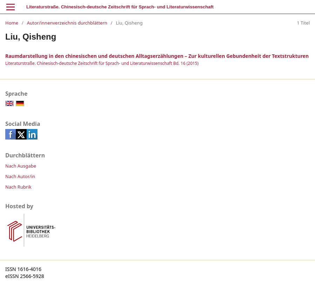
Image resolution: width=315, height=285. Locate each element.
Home (11, 23)
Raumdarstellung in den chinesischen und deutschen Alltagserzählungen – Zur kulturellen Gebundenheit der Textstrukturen (157, 56)
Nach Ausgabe (20, 166)
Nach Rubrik (18, 187)
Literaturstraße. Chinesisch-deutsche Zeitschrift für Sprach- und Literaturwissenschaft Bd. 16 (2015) (102, 63)
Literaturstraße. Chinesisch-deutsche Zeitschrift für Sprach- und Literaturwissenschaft (120, 6)
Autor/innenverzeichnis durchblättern (67, 23)
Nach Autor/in (20, 176)
